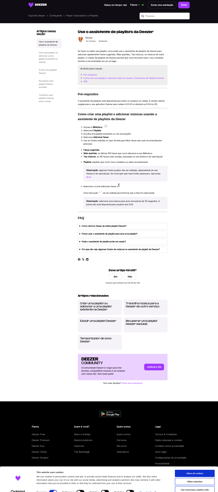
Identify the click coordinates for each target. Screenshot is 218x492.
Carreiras (121, 440)
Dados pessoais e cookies (168, 440)
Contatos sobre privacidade (169, 446)
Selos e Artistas (82, 434)
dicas (88, 177)
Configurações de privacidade (170, 457)
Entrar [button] (184, 5)
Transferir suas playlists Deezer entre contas (46, 98)
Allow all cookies (194, 467)
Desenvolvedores (83, 440)
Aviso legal (160, 451)
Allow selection (194, 476)
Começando (55, 15)
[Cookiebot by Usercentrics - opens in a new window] (18, 486)
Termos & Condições (166, 434)
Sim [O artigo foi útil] (115, 276)
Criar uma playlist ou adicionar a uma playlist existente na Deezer (48, 57)
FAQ (85, 81)
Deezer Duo (38, 446)
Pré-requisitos (90, 74)
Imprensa (79, 446)
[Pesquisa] (165, 16)
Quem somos (124, 434)
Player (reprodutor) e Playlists (82, 15)
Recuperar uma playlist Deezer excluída (46, 84)
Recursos (122, 446)
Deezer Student (40, 457)
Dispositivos (123, 451)
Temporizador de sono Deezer (96, 340)
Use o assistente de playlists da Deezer (48, 43)
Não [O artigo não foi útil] (130, 276)
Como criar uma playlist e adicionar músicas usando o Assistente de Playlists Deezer (123, 78)
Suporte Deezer (36, 15)
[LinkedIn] (87, 259)
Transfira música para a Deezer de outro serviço (142, 305)
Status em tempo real (115, 5)
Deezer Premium (40, 440)
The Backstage (82, 451)
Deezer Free (38, 434)
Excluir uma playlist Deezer (48, 71)
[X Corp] (83, 259)
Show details (145, 486)
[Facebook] (79, 259)
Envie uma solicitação (132, 383)
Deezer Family (39, 451)
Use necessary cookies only (195, 484)
